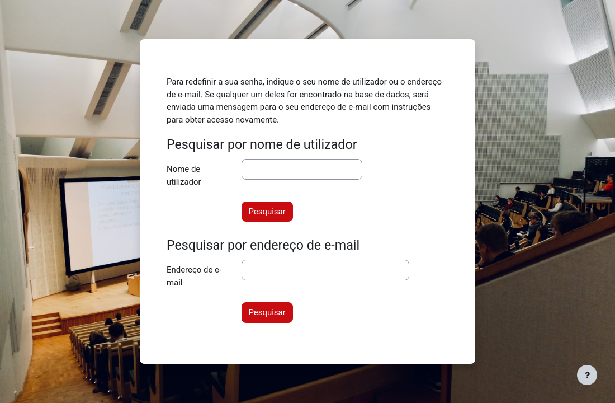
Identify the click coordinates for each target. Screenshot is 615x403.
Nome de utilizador (184, 175)
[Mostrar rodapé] (587, 375)
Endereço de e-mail (194, 276)
